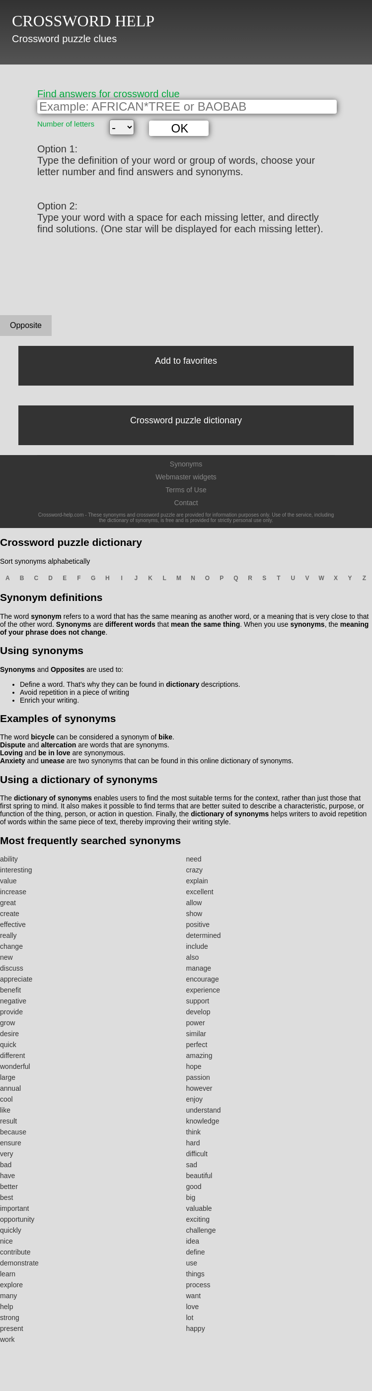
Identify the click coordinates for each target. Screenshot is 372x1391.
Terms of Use (185, 490)
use (192, 1263)
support (198, 1001)
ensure (10, 1143)
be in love (54, 753)
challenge (201, 1230)
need (194, 859)
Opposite (26, 325)
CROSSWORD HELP (83, 21)
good (194, 1187)
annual (10, 1088)
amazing (199, 1056)
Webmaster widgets (186, 477)
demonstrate (19, 1263)
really (8, 935)
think (193, 1132)
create (9, 914)
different (12, 1056)
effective (13, 924)
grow (7, 1023)
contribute (15, 1252)
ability (9, 859)
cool (6, 1099)
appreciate (16, 979)
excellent (200, 892)
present (11, 1328)
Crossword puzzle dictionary (186, 420)
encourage (202, 979)
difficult (197, 1154)
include (197, 946)
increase (13, 892)
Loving (11, 753)
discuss (11, 968)
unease (53, 761)
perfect (197, 1045)
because (13, 1132)
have (7, 1176)
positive (198, 924)
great (8, 903)
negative (13, 1001)
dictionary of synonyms (53, 798)
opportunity (17, 1219)
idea (192, 1241)
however (199, 1088)
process (198, 1285)
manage (199, 968)
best (6, 1197)
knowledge (203, 1121)
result (8, 1121)
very (6, 1154)
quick (8, 1045)
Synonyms (186, 464)
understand (203, 1110)
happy (195, 1328)
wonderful (15, 1066)
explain (197, 881)
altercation (58, 745)
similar (196, 1034)
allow (194, 903)
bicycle (42, 737)
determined (203, 935)
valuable (199, 1208)
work (7, 1339)
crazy (194, 870)
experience (203, 990)
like (5, 1110)
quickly (10, 1230)
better (9, 1187)
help (6, 1307)
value (8, 881)
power (195, 1023)
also (192, 957)
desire (9, 1034)
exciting (198, 1219)
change (11, 946)
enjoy (194, 1099)
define (195, 1252)
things (195, 1274)
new (6, 957)
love (192, 1307)
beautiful (199, 1176)
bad (5, 1165)
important (14, 1208)
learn (7, 1274)
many (8, 1296)
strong (9, 1318)
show (194, 914)
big (191, 1197)
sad (192, 1165)
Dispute (12, 745)
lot (190, 1318)
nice (6, 1241)
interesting (16, 870)
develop (198, 1012)
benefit (10, 990)
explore (11, 1285)
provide (11, 1012)
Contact (186, 503)
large (7, 1077)
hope (194, 1066)
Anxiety (12, 761)
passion (198, 1077)
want (193, 1296)
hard (193, 1143)
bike (165, 737)
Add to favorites (186, 361)
